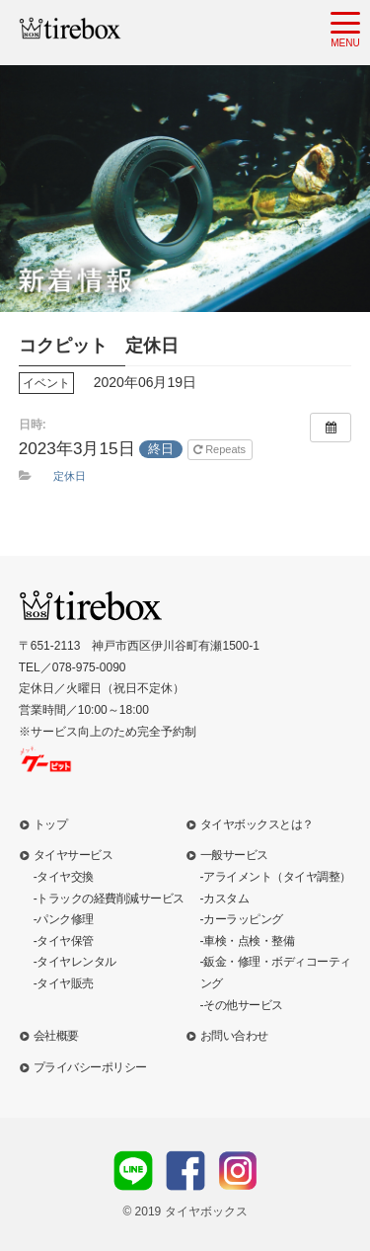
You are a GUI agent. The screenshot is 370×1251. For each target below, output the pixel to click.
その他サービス (243, 1005)
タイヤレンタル (76, 962)
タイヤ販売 (65, 983)
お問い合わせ (234, 1036)
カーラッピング (243, 919)
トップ (51, 824)
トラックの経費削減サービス (111, 898)
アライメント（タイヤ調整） (277, 877)
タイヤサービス (73, 855)
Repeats (221, 449)
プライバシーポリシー (90, 1067)
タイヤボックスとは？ (257, 824)
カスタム (226, 898)
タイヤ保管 (65, 941)
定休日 (69, 476)
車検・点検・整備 (248, 941)
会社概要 (56, 1036)
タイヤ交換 (65, 877)
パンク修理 (65, 919)
